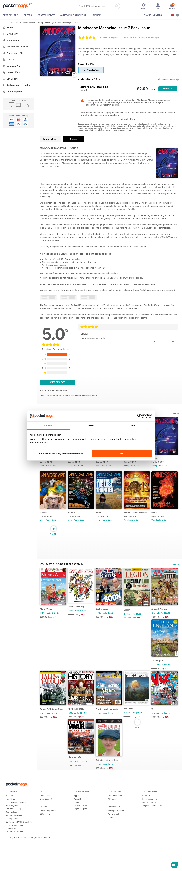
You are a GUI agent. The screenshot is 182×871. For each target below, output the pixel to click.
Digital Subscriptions (11, 22)
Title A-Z (9, 59)
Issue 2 (72, 572)
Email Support (46, 863)
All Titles (9, 860)
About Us (146, 860)
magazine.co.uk (149, 866)
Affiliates (112, 863)
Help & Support (12, 91)
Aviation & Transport (73, 15)
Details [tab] (91, 425)
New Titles (10, 863)
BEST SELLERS (10, 15)
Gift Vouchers (12, 78)
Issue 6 (72, 516)
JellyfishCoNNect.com (152, 869)
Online (76, 866)
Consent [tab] (48, 425)
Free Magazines (13, 869)
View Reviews (57, 382)
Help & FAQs (45, 860)
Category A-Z (11, 66)
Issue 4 (101, 516)
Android (77, 863)
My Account (11, 40)
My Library (10, 33)
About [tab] (134, 425)
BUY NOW (168, 88)
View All (175, 413)
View (42, 467)
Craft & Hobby (46, 15)
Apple (76, 860)
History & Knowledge (45, 22)
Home (8, 27)
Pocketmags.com (149, 863)
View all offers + (128, 119)
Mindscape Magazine (65, 22)
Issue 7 (79, 22)
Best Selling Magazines (16, 866)
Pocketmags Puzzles (15, 46)
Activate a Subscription (16, 85)
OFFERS (28, 15)
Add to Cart (51, 467)
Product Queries (115, 860)
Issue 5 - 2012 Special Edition (53, 572)
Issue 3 (130, 516)
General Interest (28, 22)
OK (121, 453)
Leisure (96, 15)
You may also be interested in (61, 591)
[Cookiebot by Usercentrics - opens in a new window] (139, 416)
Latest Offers (11, 72)
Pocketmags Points (82, 869)
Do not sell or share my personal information (60, 453)
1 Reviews (102, 37)
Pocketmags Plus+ (14, 53)
